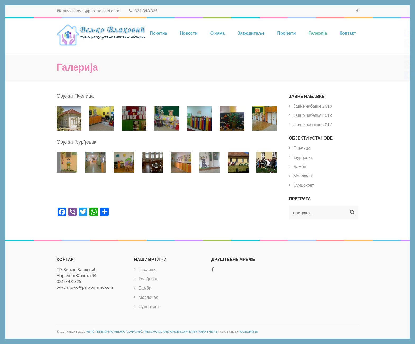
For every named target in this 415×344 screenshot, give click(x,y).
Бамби (300, 166)
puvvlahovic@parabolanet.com (88, 10)
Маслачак (303, 175)
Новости (189, 32)
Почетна (158, 32)
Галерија (318, 32)
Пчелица (302, 147)
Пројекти (286, 32)
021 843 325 (143, 10)
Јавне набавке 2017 (313, 124)
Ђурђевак (303, 157)
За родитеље (250, 32)
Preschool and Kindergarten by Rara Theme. (180, 331)
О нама (217, 32)
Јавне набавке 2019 (313, 105)
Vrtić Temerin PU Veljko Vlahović (114, 331)
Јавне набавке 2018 (313, 115)
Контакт (348, 32)
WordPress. (249, 331)
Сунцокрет (304, 184)
